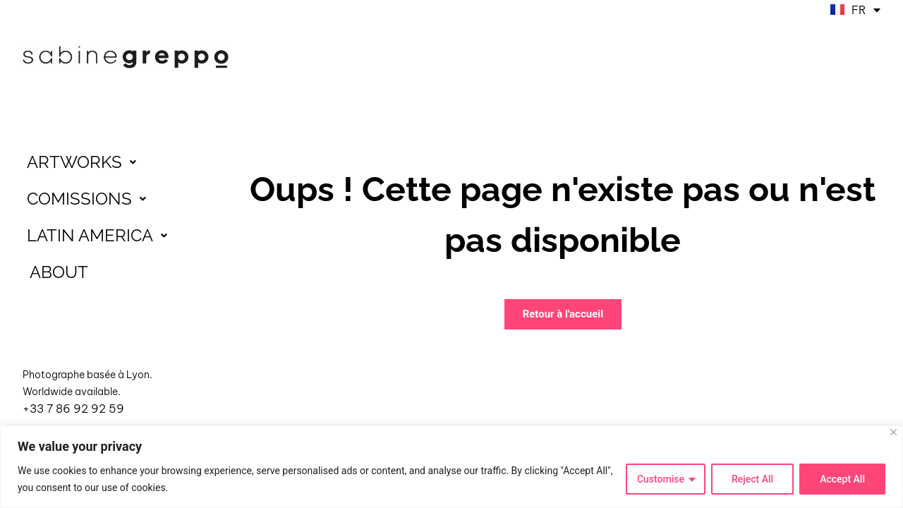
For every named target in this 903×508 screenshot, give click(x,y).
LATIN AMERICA (101, 235)
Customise (660, 479)
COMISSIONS (90, 199)
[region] (451, 466)
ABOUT (59, 272)
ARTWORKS (85, 162)
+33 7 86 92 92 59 (73, 408)
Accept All (842, 479)
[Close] (893, 432)
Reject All (752, 479)
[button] (126, 162)
